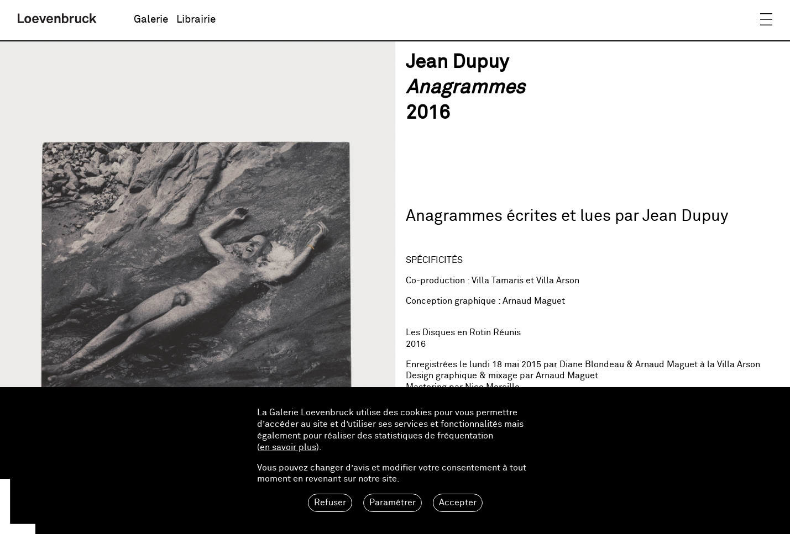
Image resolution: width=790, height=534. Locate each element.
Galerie (151, 19)
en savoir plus (288, 447)
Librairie (196, 19)
